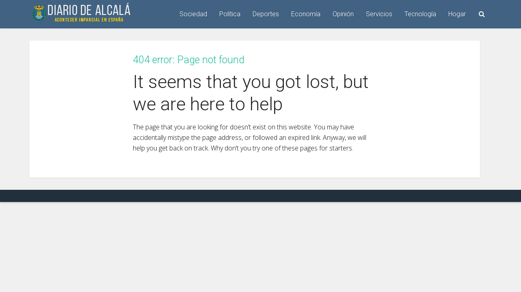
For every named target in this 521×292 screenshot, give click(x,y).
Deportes (266, 14)
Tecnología (420, 14)
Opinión (343, 14)
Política (229, 14)
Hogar (457, 14)
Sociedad (193, 14)
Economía (305, 14)
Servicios (379, 14)
